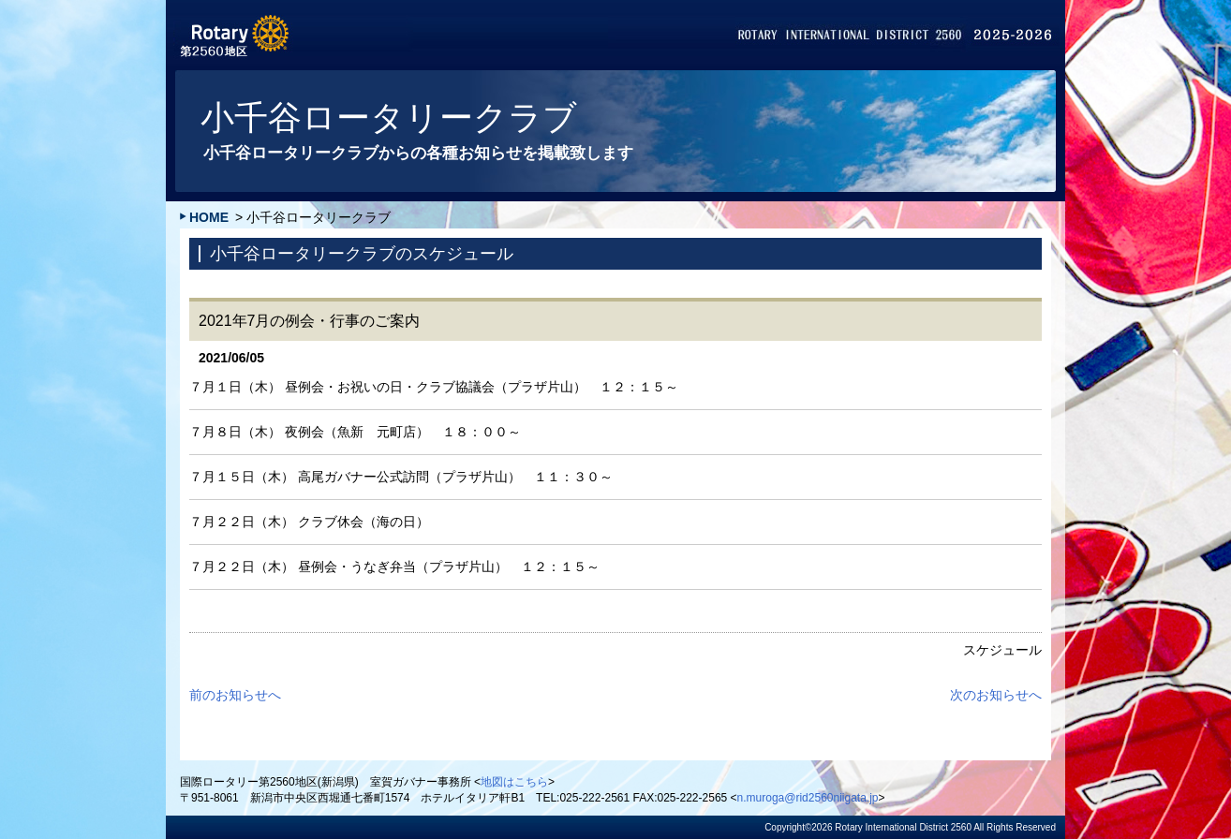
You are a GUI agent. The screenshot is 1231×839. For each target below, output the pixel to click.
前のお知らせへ (235, 694)
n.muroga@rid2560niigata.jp (808, 797)
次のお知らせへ (996, 694)
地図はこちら (514, 781)
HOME (209, 217)
